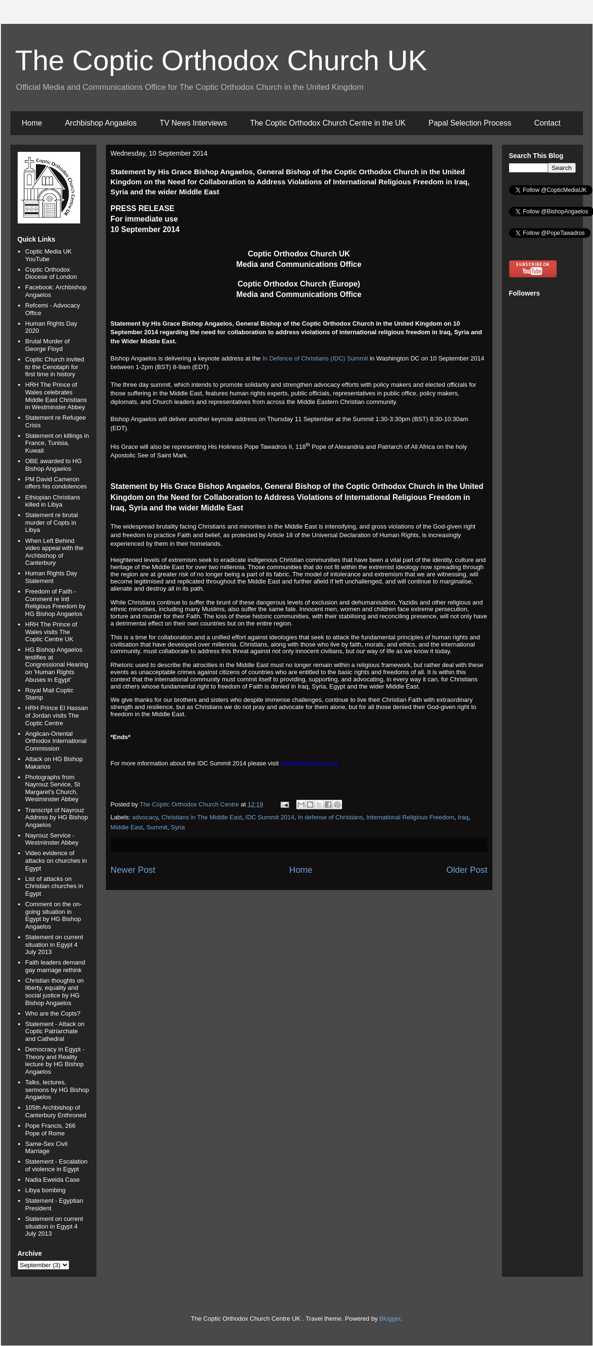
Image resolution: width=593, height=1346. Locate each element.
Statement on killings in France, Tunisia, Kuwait (57, 443)
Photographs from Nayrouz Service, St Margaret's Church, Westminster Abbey (52, 788)
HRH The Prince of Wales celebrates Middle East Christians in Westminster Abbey (56, 396)
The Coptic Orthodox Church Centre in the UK (328, 123)
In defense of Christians (330, 817)
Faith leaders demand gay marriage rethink (55, 966)
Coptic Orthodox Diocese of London (51, 273)
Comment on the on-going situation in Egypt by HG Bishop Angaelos (53, 915)
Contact (547, 123)
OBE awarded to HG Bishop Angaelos (53, 464)
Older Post (467, 870)
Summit (156, 827)
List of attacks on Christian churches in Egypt (54, 886)
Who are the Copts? (53, 1013)
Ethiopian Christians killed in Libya (53, 501)
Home (32, 123)
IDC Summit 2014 (269, 817)
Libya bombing (45, 1190)
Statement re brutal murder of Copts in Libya (51, 522)
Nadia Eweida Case (52, 1179)
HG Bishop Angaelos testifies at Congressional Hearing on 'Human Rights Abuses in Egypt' (56, 664)
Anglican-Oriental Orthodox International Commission (56, 741)
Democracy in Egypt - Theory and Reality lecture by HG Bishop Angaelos (54, 1060)
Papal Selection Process (469, 123)
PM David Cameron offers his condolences (56, 483)
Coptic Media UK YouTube (48, 255)
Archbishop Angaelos (100, 123)
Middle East (127, 827)
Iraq (463, 817)
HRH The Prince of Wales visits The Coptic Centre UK (51, 632)
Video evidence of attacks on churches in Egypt (56, 860)
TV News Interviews (193, 123)
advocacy (145, 817)
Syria (178, 827)
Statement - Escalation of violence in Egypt (56, 1165)
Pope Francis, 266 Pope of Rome (50, 1129)
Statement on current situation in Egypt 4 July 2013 (54, 944)
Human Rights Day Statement (51, 577)
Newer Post (133, 870)
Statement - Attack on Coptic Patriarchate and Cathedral (54, 1031)
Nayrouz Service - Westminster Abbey (52, 839)
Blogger (389, 1318)
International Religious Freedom (410, 817)
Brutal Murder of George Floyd (47, 345)
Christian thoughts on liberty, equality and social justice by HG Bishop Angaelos (54, 992)
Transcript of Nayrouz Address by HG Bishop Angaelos (56, 817)
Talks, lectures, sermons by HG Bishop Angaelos (57, 1090)
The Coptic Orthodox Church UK (221, 60)
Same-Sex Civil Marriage (46, 1147)
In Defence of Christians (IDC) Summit (315, 358)
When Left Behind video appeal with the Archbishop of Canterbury (54, 552)
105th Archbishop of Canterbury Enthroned (55, 1111)
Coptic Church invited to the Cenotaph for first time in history (54, 367)
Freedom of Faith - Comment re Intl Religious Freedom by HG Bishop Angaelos (55, 602)
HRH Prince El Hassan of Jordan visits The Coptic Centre (56, 715)
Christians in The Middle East (201, 817)
